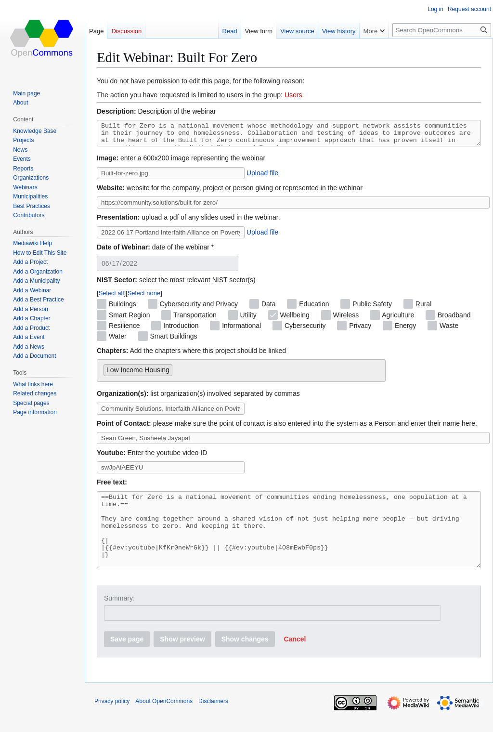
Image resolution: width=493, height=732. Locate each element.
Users (293, 95)
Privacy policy (112, 720)
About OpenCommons (164, 720)
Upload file (262, 177)
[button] (295, 658)
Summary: (119, 617)
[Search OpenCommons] (441, 30)
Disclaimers (213, 720)
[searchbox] (177, 372)
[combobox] (241, 375)
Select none (144, 297)
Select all (111, 297)
